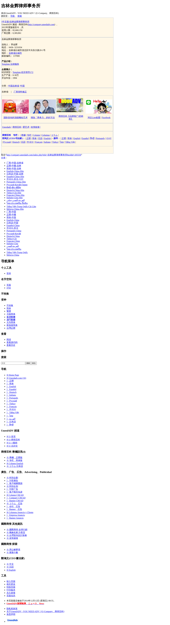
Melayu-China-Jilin (15, 209)
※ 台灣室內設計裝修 (17, 535)
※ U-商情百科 (13, 439)
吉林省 (12, 53)
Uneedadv (6, 127)
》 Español (11, 389)
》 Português (12, 398)
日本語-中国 (12, 223)
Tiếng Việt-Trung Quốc (17, 252)
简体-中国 (11, 217)
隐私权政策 (12, 608)
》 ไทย (10, 416)
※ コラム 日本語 (15, 466)
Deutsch (15, 142)
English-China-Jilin (15, 171)
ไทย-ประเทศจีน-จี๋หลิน (17, 203)
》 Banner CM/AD (15, 501)
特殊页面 (11, 587)
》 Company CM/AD (16, 498)
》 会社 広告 (13, 506)
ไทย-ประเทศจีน (14, 249)
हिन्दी (92, 138)
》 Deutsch (11, 392)
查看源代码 (12, 342)
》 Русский (12, 401)
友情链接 (35, 127)
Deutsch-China (13, 236)
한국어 (30, 142)
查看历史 (11, 345)
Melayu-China (13, 255)
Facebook (106, 117)
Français (38, 142)
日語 (40, 138)
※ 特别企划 (12, 486)
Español (85, 138)
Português (100, 138)
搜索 (19, 16)
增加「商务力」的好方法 (43, 117)
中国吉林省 (13, 86)
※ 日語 (10, 567)
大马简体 (11, 322)
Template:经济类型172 (23, 72)
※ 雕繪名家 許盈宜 (16, 532)
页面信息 (11, 595)
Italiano (47, 142)
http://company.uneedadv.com (41, 24)
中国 (22, 86)
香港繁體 (11, 317)
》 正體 (10, 381)
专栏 (29, 135)
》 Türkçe (11, 403)
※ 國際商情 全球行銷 (17, 529)
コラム (54, 135)
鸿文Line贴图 (94, 117)
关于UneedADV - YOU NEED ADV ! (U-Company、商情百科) (35, 611)
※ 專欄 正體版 (14, 457)
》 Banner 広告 (14, 509)
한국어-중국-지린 (15, 179)
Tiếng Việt (70, 142)
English (47, 138)
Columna (46, 135)
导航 (12, 16)
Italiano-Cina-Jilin (15, 197)
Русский (7, 142)
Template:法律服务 (10, 64)
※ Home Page (13, 375)
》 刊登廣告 (12, 480)
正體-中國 (11, 214)
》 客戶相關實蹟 (14, 483)
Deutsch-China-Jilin (15, 190)
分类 (3, 158)
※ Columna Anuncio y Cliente (20, 512)
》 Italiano (11, 395)
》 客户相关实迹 (14, 492)
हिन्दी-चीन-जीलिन (14, 188)
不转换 (10, 305)
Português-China (14, 231)
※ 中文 (10, 564)
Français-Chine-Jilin (15, 195)
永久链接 (11, 593)
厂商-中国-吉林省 (15, 163)
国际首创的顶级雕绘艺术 (16, 117)
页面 (9, 285)
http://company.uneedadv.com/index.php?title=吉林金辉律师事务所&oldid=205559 (43, 155)
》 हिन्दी (10, 425)
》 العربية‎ (11, 419)
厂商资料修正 (20, 92)
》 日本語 (11, 421)
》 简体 (10, 383)
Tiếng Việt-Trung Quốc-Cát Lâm (21, 206)
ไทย (62, 142)
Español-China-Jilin (15, 176)
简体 (34, 138)
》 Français (12, 406)
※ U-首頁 (11, 436)
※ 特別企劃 (12, 477)
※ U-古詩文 (12, 446)
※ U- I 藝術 (12, 443)
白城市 (18, 53)
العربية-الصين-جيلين (16, 200)
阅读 (9, 339)
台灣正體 (11, 328)
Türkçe (55, 142)
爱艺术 (26, 127)
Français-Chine (13, 241)
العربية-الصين (13, 246)
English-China (13, 220)
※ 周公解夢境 (13, 549)
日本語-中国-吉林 (15, 174)
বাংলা (108, 138)
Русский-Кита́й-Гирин (17, 185)
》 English (11, 386)
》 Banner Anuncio (15, 518)
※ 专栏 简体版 (14, 460)
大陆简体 (11, 314)
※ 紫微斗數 (12, 552)
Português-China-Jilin (16, 182)
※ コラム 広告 (14, 503)
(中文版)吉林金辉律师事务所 (15, 21)
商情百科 (17, 127)
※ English (11, 570)
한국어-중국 (12, 228)
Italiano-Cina (12, 243)
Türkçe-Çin (12, 238)
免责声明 (11, 614)
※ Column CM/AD (15, 495)
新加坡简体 (12, 325)
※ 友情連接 (12, 538)
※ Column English (15, 463)
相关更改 (11, 584)
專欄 (23, 135)
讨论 (9, 288)
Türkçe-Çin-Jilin (14, 193)
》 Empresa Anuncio (16, 515)
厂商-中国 (11, 212)
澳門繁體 (11, 320)
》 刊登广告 (12, 489)
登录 (9, 273)
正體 (28, 138)
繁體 (9, 311)
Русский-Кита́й (14, 233)
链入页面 (11, 581)
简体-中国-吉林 (14, 168)
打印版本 (11, 590)
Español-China (13, 225)
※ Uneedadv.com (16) (16, 378)
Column (36, 135)
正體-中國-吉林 (14, 165)
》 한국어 (11, 409)
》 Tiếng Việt (13, 412)
